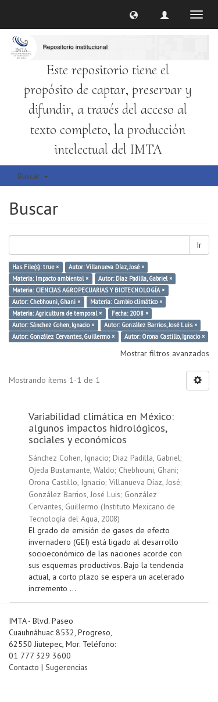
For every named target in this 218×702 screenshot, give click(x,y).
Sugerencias (66, 667)
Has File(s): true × (35, 267)
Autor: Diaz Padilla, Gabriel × (135, 278)
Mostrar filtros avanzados (164, 353)
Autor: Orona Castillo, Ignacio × (164, 336)
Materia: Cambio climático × (126, 302)
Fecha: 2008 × (130, 313)
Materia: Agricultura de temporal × (57, 313)
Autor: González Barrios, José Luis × (150, 325)
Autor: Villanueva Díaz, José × (106, 267)
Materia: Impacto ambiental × (50, 278)
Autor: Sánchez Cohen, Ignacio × (53, 325)
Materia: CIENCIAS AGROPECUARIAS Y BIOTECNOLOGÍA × (88, 290)
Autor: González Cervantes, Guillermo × (63, 336)
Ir (199, 245)
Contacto (24, 667)
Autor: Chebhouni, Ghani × (46, 302)
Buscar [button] (32, 176)
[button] (133, 14)
